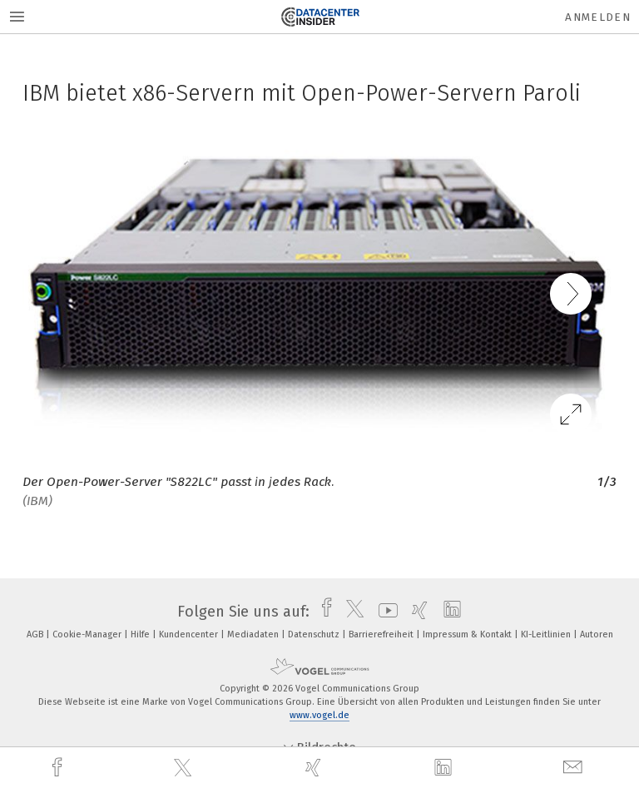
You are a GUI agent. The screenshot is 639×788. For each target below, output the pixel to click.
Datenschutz (315, 634)
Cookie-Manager (88, 634)
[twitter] (184, 768)
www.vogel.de (319, 715)
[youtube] (384, 611)
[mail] (575, 768)
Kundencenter (189, 634)
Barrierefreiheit (382, 634)
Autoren (596, 634)
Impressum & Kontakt (468, 634)
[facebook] (59, 768)
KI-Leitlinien (547, 634)
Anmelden (598, 17)
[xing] (315, 767)
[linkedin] (445, 768)
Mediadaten (254, 634)
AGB (36, 634)
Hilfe (141, 634)
